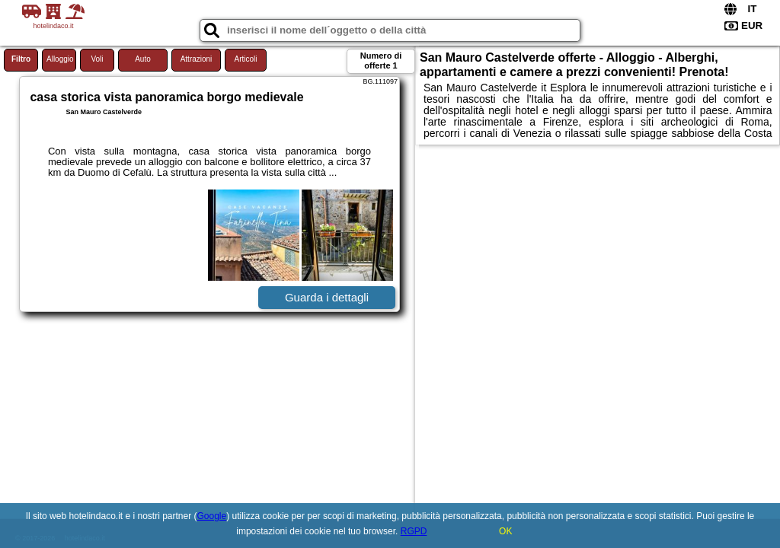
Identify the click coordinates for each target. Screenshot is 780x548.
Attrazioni (197, 59)
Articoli (245, 59)
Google (212, 516)
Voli (97, 59)
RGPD (414, 531)
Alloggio (60, 59)
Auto (143, 59)
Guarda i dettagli (327, 297)
